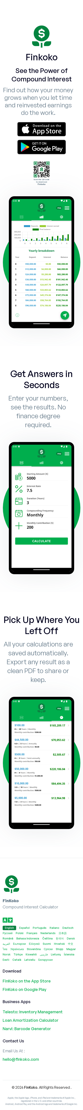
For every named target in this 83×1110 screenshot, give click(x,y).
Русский (8, 933)
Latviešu (29, 959)
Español (24, 927)
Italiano (54, 927)
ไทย (5, 949)
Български (19, 943)
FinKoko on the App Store (27, 980)
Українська (17, 949)
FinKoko (30, 1087)
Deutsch (67, 927)
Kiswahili (31, 954)
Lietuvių (56, 954)
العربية (6, 943)
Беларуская (45, 959)
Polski (19, 933)
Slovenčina (34, 949)
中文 (70, 943)
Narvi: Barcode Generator (27, 1028)
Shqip (59, 949)
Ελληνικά (34, 943)
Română (8, 938)
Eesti (6, 959)
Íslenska (69, 954)
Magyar (71, 949)
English (9, 927)
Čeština (47, 938)
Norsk (6, 954)
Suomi (47, 943)
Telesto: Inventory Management (33, 1011)
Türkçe (18, 954)
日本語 (63, 933)
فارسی (44, 954)
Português (39, 927)
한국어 (60, 938)
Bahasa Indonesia (27, 938)
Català (16, 959)
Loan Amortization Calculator (30, 1020)
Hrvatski (59, 943)
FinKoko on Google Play (24, 989)
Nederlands (48, 933)
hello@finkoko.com (21, 1059)
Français (32, 933)
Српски (48, 949)
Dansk (71, 938)
